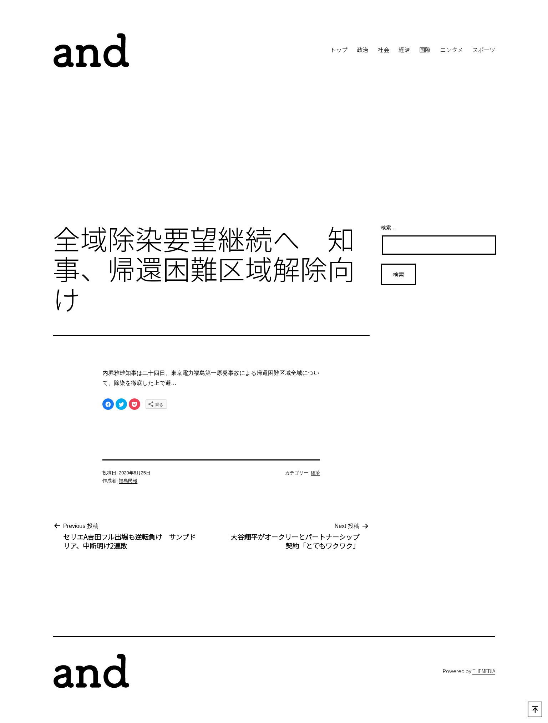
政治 (362, 49)
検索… (388, 227)
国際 (425, 49)
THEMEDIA (483, 670)
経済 (404, 49)
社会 (383, 49)
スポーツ (483, 49)
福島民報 (128, 480)
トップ (338, 49)
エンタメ (451, 49)
